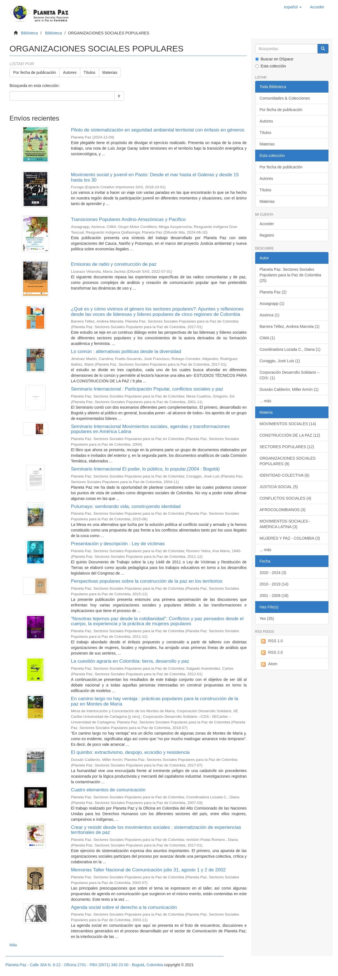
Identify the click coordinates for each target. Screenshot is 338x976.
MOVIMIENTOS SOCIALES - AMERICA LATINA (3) (285, 524)
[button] (293, 7)
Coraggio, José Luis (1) (280, 361)
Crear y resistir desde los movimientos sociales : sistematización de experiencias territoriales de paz (156, 830)
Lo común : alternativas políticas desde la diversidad (126, 351)
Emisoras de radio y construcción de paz (113, 264)
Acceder (267, 224)
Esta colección (270, 66)
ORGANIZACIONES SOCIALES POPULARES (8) (288, 461)
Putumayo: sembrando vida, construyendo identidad (125, 506)
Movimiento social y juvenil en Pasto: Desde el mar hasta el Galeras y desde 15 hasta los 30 (155, 177)
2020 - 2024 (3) (273, 572)
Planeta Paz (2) (273, 292)
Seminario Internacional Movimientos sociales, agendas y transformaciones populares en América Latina (150, 429)
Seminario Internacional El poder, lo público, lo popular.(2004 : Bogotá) (145, 469)
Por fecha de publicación (34, 72)
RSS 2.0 (271, 652)
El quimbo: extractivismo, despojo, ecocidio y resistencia (130, 752)
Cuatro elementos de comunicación (108, 789)
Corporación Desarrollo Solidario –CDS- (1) (290, 375)
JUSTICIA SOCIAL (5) (279, 487)
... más (265, 401)
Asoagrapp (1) (272, 303)
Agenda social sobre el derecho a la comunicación (124, 907)
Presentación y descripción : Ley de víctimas (118, 543)
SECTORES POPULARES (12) (287, 447)
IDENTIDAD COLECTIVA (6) (284, 475)
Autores (69, 72)
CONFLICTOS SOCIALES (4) (285, 498)
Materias (110, 72)
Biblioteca (29, 33)
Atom (269, 664)
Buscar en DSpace (274, 59)
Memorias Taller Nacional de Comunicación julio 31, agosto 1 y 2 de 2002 (148, 869)
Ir (119, 96)
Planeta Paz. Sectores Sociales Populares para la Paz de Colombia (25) (290, 275)
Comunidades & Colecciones (285, 98)
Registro (267, 235)
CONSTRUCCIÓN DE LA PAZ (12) (290, 435)
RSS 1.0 (271, 641)
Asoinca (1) (270, 315)
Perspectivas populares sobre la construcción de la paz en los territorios (146, 581)
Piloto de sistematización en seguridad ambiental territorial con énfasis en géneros (157, 130)
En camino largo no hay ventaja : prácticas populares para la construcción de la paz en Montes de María (154, 701)
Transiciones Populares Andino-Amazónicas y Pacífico (128, 219)
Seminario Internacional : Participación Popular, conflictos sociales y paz (147, 389)
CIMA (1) (267, 338)
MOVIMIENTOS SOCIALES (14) (288, 424)
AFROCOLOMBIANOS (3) (283, 509)
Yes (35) (267, 618)
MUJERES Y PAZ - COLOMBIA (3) (290, 538)
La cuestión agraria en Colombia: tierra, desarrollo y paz (130, 661)
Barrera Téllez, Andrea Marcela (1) (290, 326)
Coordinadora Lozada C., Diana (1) (290, 349)
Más (13, 945)
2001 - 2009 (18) (274, 595)
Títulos (89, 72)
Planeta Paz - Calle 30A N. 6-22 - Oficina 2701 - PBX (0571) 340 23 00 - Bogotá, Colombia (84, 965)
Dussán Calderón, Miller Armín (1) (289, 389)
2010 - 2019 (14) (274, 584)
